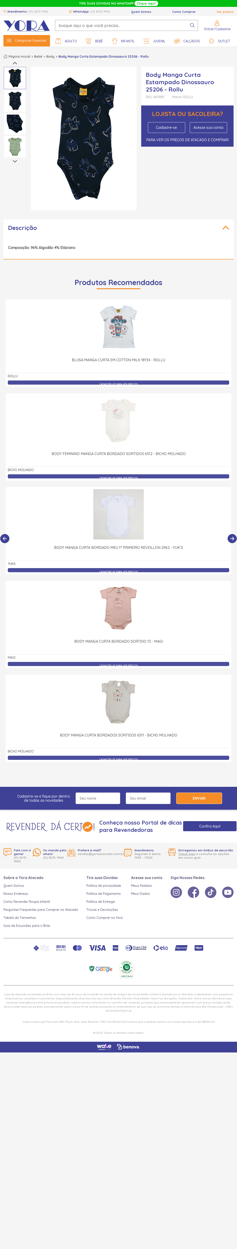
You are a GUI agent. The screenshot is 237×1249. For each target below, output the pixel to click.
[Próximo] (232, 538)
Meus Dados (140, 894)
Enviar (199, 798)
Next (14, 161)
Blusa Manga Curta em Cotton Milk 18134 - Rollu (118, 360)
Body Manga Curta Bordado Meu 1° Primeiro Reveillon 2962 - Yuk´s (118, 547)
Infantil (123, 41)
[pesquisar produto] (192, 25)
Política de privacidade (103, 886)
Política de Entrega (100, 902)
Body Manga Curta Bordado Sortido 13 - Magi (118, 641)
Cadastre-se (166, 127)
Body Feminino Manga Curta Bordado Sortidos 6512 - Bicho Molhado (119, 453)
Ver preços (225, 11)
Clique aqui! (146, 3)
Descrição (22, 228)
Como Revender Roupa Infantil (26, 902)
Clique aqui (186, 854)
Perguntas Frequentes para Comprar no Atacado (40, 910)
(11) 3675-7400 (38, 11)
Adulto (66, 41)
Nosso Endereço (15, 894)
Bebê (94, 41)
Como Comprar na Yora (104, 918)
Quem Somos (141, 11)
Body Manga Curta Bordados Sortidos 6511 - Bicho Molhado (118, 735)
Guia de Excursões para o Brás (26, 926)
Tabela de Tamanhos (19, 918)
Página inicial (19, 56)
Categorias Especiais (27, 40)
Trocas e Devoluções (102, 910)
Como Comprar (184, 11)
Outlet (219, 41)
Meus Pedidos (141, 886)
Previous (14, 63)
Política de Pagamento (103, 894)
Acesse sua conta (208, 127)
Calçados (187, 41)
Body (50, 56)
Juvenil (154, 41)
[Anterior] (4, 538)
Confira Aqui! (209, 826)
